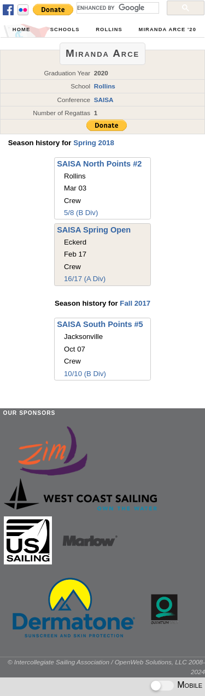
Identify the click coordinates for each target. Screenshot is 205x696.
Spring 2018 (93, 143)
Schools (65, 29)
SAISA (104, 99)
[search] (116, 8)
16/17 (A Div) (85, 279)
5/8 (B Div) (81, 213)
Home (21, 29)
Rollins (109, 29)
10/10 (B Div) (85, 374)
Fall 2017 (135, 303)
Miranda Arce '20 (167, 29)
